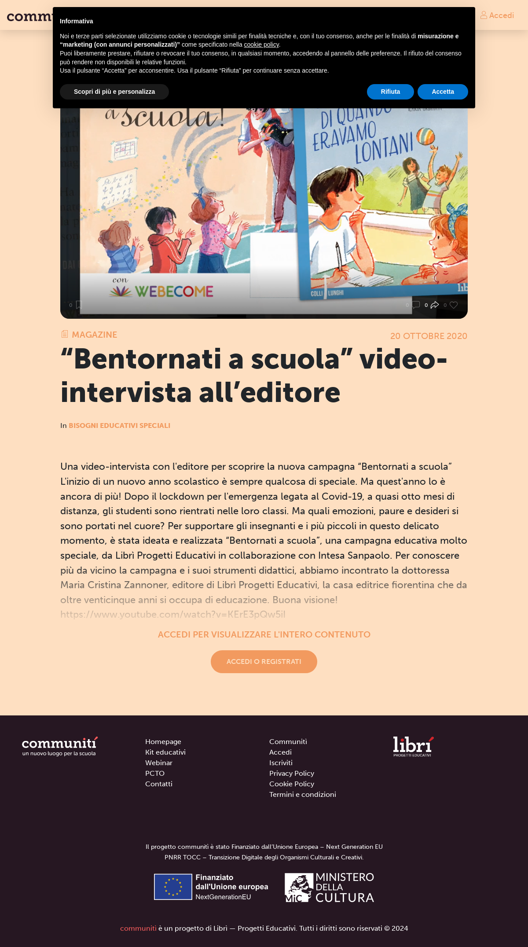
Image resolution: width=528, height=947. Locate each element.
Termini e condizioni (302, 794)
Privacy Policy (291, 773)
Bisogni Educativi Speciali (119, 425)
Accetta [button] (443, 91)
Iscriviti (281, 763)
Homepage (163, 741)
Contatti (158, 784)
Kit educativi (165, 752)
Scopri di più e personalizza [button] (114, 91)
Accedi (497, 15)
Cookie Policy (291, 784)
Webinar (158, 763)
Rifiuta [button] (390, 91)
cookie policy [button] (261, 44)
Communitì (288, 741)
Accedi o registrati (264, 661)
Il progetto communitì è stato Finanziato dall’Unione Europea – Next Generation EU (264, 847)
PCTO (155, 773)
